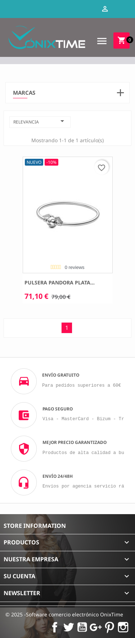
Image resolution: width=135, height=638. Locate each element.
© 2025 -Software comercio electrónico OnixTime (64, 614)
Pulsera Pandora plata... (59, 282)
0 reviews (75, 267)
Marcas (24, 93)
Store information (35, 526)
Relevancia (40, 121)
